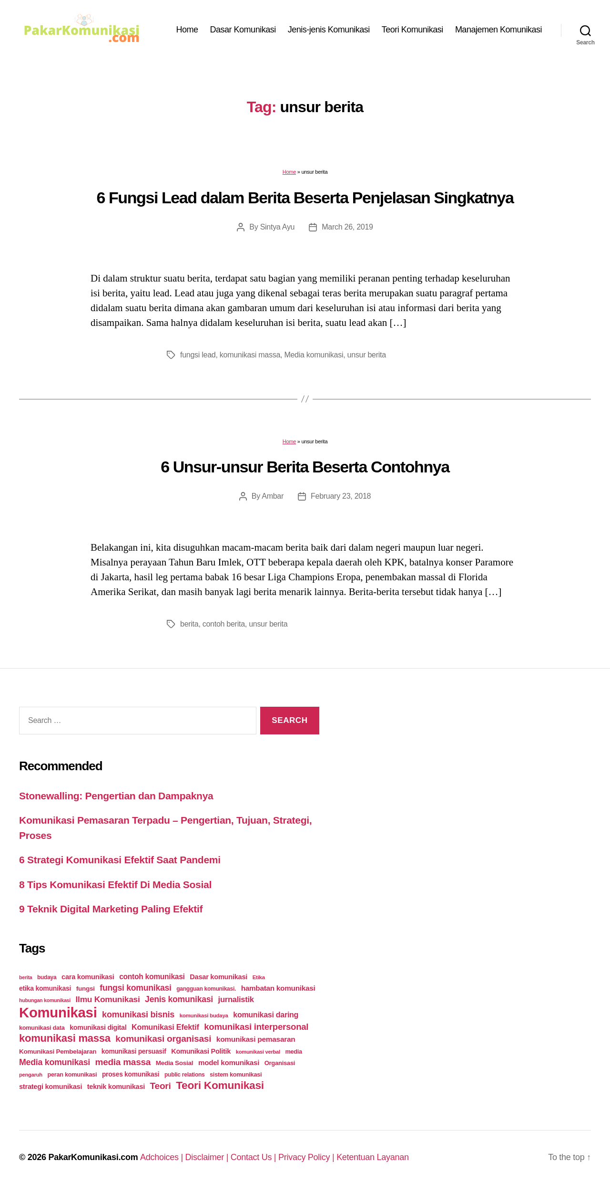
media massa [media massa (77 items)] (123, 1062)
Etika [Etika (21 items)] (259, 977)
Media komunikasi (313, 355)
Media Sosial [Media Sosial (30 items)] (174, 1063)
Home (187, 29)
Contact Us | (254, 1157)
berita (189, 624)
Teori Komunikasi (412, 29)
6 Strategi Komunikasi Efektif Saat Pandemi (120, 859)
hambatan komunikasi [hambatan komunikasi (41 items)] (278, 988)
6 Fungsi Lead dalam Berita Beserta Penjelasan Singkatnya (304, 197)
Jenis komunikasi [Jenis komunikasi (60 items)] (179, 999)
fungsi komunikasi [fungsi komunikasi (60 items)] (135, 988)
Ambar (273, 496)
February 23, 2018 (341, 496)
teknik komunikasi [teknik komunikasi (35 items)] (116, 1086)
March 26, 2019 (347, 227)
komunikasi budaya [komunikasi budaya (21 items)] (204, 1015)
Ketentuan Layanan (372, 1157)
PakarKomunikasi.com (93, 1157)
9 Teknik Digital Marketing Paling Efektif (111, 908)
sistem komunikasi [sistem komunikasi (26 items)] (236, 1074)
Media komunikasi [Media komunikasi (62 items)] (54, 1062)
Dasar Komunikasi (243, 29)
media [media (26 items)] (293, 1051)
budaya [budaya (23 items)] (46, 977)
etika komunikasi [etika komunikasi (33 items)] (45, 988)
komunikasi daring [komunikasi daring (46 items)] (265, 1015)
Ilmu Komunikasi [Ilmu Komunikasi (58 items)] (108, 999)
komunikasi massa (250, 355)
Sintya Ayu (277, 227)
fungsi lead (197, 355)
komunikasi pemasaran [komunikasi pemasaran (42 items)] (255, 1039)
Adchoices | (162, 1157)
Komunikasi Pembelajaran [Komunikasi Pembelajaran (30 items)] (57, 1051)
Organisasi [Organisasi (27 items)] (279, 1063)
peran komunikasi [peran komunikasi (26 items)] (72, 1074)
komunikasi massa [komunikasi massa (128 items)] (65, 1038)
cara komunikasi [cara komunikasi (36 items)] (87, 977)
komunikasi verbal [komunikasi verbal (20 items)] (258, 1052)
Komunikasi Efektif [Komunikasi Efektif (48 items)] (165, 1027)
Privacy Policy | (307, 1157)
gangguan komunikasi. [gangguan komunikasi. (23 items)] (206, 988)
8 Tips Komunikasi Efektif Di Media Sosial (115, 884)
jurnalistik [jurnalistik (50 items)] (236, 999)
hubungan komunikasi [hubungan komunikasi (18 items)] (45, 1000)
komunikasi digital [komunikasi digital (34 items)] (98, 1027)
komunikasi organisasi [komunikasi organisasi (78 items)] (163, 1039)
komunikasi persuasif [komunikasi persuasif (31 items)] (134, 1051)
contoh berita (224, 624)
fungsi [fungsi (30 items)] (85, 988)
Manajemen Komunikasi (498, 29)
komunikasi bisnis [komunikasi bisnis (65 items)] (138, 1014)
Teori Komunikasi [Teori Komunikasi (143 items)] (220, 1085)
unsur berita (366, 355)
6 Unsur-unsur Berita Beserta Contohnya (305, 467)
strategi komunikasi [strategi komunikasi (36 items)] (50, 1086)
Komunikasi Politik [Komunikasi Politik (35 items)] (201, 1051)
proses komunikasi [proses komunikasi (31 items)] (131, 1074)
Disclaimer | (208, 1157)
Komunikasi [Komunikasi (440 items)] (58, 1012)
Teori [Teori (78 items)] (160, 1086)
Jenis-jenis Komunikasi (329, 29)
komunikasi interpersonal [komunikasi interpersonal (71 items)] (256, 1027)
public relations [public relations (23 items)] (184, 1074)
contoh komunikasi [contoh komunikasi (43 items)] (152, 977)
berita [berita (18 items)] (25, 977)
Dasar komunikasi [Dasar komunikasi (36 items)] (218, 977)
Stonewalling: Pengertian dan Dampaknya (116, 795)
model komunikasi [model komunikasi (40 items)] (228, 1062)
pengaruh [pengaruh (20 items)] (30, 1075)
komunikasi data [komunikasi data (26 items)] (42, 1027)
